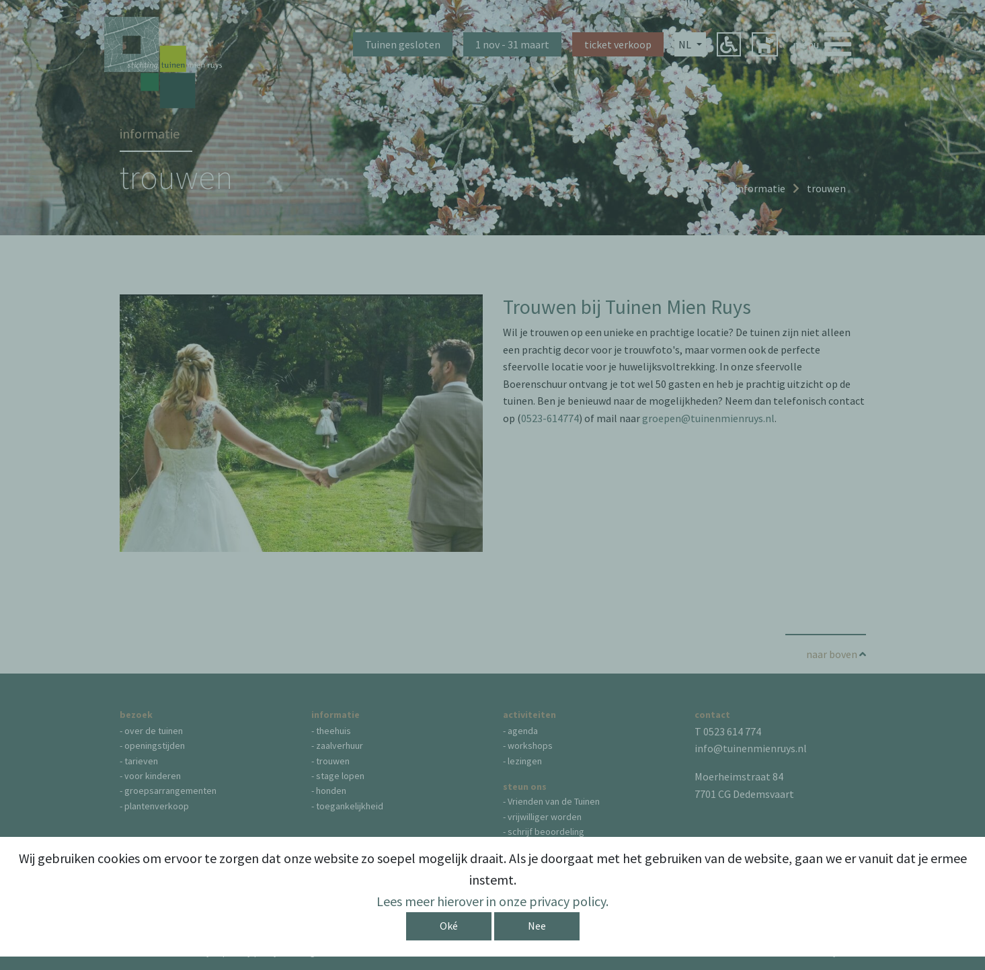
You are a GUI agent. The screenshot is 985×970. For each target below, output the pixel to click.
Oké (449, 925)
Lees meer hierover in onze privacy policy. (492, 901)
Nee (537, 925)
